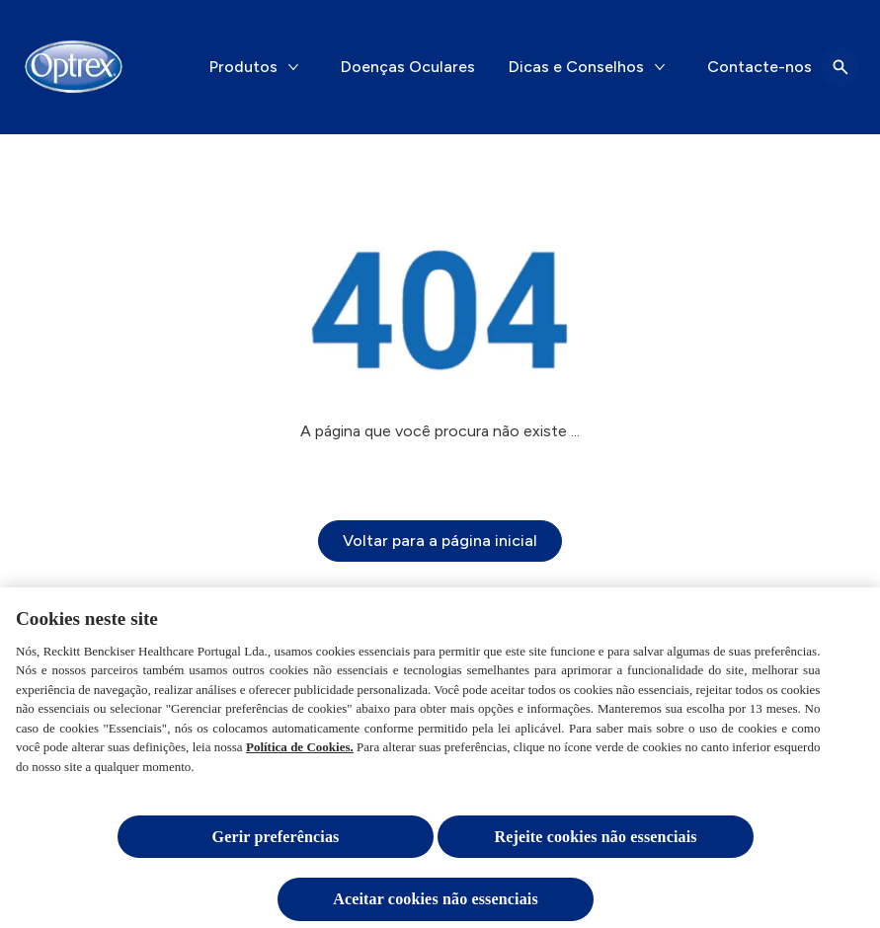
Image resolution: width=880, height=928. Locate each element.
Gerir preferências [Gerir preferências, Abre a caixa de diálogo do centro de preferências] (276, 841)
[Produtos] (243, 67)
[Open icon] (840, 67)
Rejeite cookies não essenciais (595, 841)
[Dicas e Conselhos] (576, 67)
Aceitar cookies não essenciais (435, 903)
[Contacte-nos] (759, 67)
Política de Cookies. (300, 751)
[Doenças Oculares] (408, 67)
